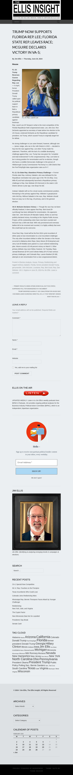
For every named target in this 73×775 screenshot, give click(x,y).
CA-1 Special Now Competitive (23, 584)
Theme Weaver (36, 771)
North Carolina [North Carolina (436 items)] (22, 659)
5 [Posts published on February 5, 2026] (36, 742)
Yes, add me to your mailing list (24, 367)
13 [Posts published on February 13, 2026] (43, 744)
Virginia (26, 270)
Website (15, 358)
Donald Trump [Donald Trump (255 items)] (19, 640)
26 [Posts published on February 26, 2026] (36, 750)
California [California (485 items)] (43, 637)
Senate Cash (17, 624)
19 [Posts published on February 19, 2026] (36, 747)
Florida (33, 265)
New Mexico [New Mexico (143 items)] (45, 656)
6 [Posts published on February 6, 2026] (43, 742)
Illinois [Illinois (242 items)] (25, 647)
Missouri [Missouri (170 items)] (22, 653)
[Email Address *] (36, 462)
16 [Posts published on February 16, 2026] (17, 747)
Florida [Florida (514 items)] (42, 640)
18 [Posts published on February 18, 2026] (30, 747)
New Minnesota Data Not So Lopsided (26, 616)
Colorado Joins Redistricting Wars (24, 596)
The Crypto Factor (18, 612)
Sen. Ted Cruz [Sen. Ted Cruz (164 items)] (50, 665)
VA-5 (21, 270)
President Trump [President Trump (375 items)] (39, 662)
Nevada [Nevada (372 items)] (51, 652)
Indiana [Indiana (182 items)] (30, 647)
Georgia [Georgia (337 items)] (40, 643)
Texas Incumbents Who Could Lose (25, 592)
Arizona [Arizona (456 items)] (30, 637)
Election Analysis (25, 262)
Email (14, 349)
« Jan (15, 752)
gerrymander (16, 267)
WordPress (37, 768)
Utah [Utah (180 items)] (37, 669)
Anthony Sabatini (24, 265)
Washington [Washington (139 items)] (52, 668)
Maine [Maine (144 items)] (22, 650)
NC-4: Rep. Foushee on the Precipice (25, 588)
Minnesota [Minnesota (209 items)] (51, 650)
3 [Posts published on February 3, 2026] (23, 742)
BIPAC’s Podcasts (18, 403)
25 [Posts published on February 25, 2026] (30, 750)
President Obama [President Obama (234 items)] (20, 662)
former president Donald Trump (47, 265)
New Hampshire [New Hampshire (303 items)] (21, 656)
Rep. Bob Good (46, 267)
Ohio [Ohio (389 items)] (36, 659)
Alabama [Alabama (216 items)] (16, 637)
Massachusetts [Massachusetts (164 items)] (29, 650)
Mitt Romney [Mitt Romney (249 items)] (31, 653)
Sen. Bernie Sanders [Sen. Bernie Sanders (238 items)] (35, 665)
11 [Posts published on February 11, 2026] (30, 744)
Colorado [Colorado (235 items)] (55, 637)
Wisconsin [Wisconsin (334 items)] (24, 671)
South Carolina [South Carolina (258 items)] (19, 668)
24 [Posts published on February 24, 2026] (23, 750)
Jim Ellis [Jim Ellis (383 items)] (45, 646)
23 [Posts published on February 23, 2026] (17, 750)
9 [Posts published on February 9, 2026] (16, 744)
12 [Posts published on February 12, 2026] (36, 744)
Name (15, 340)
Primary (40, 262)
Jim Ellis (47, 270)
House (34, 262)
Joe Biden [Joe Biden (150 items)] (54, 647)
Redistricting (48, 262)
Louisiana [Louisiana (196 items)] (16, 650)
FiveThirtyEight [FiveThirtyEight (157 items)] (31, 641)
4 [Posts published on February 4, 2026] (29, 742)
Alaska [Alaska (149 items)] (22, 637)
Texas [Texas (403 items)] (31, 668)
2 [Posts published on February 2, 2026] (16, 742)
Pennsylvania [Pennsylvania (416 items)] (48, 659)
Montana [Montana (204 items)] (41, 653)
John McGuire (27, 267)
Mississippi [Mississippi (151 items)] (15, 653)
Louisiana (36, 267)
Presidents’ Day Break (20, 620)
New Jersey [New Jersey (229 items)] (35, 656)
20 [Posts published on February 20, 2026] (43, 747)
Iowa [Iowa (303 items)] (36, 646)
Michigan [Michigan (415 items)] (41, 649)
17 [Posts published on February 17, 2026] (23, 747)
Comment (16, 318)
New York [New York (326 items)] (54, 655)
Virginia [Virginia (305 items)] (44, 668)
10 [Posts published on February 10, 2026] (23, 744)
